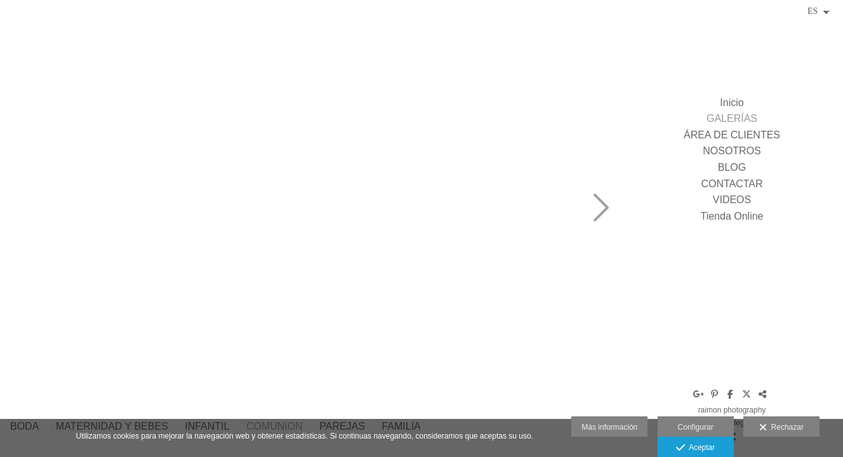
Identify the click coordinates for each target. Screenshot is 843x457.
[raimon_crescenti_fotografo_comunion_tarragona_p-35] (489, 70)
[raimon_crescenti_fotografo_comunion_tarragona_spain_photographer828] (349, 349)
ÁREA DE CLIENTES (732, 134)
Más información (609, 427)
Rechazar (781, 428)
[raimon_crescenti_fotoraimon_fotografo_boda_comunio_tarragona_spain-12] (209, 209)
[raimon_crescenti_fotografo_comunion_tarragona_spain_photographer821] (489, 349)
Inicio (731, 102)
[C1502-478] (349, 209)
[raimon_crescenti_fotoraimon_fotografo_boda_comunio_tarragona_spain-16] (70, 349)
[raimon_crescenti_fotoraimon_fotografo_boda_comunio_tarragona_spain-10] (349, 70)
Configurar (696, 427)
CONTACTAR (731, 183)
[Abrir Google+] (699, 394)
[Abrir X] (746, 394)
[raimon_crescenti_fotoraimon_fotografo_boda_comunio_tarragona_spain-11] (209, 70)
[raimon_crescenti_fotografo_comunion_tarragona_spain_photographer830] (489, 209)
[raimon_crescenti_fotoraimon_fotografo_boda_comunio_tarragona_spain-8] (70, 209)
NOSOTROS (732, 150)
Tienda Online (731, 216)
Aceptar (695, 448)
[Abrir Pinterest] (714, 394)
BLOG (732, 167)
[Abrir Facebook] (730, 394)
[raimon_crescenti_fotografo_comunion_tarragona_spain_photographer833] (209, 349)
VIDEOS (732, 199)
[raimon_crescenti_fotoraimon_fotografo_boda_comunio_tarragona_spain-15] (70, 70)
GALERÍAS (732, 118)
